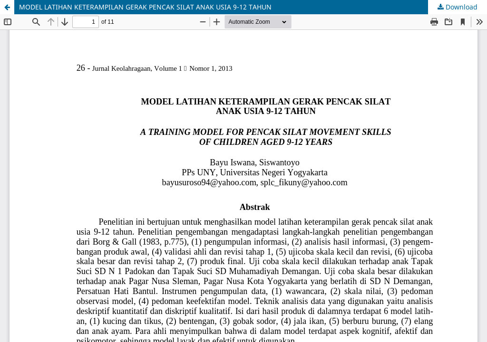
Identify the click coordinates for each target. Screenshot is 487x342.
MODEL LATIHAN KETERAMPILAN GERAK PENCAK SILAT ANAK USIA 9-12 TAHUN (145, 6)
